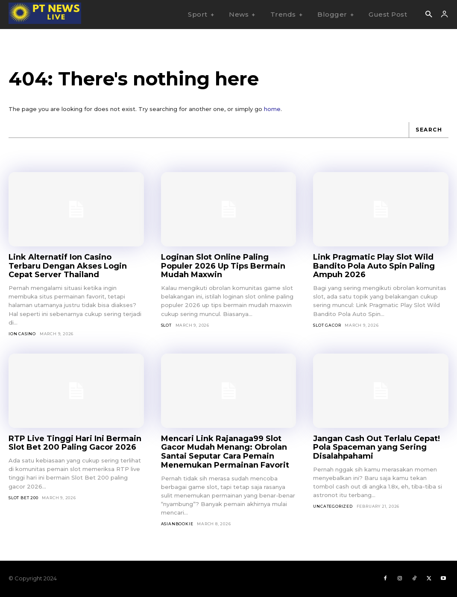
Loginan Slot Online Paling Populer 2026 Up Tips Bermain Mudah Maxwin (223, 265)
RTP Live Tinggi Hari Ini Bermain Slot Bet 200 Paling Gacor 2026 (75, 443)
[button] (428, 14)
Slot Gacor (327, 325)
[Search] (428, 130)
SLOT (166, 325)
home (272, 108)
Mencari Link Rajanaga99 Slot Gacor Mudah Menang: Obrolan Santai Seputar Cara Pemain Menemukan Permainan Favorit (225, 452)
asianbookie (177, 523)
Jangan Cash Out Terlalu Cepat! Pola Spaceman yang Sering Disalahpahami (376, 447)
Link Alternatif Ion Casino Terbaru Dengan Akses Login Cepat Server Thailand (68, 265)
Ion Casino (22, 333)
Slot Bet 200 (23, 497)
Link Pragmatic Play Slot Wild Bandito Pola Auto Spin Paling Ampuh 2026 (374, 265)
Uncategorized (332, 506)
